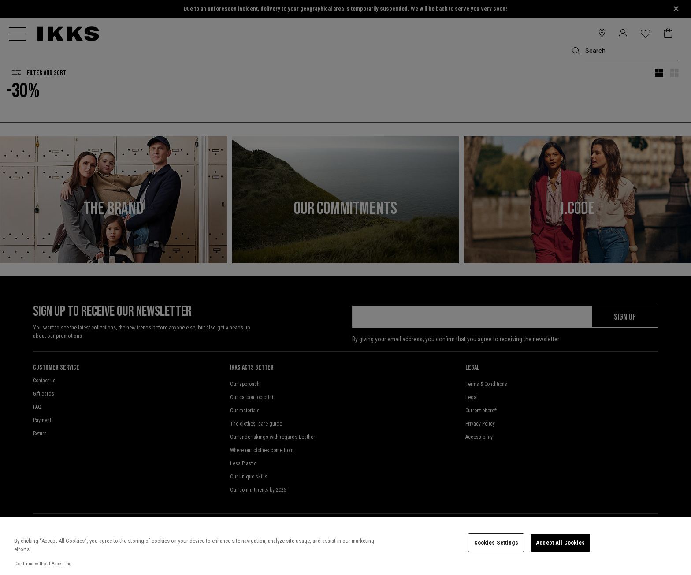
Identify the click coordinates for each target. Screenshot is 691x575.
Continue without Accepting (43, 564)
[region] (345, 546)
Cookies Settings (496, 542)
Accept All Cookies (560, 542)
